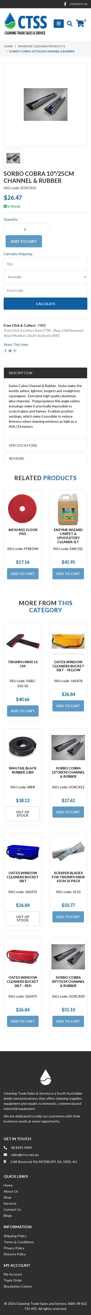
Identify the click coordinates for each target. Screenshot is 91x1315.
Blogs (8, 1215)
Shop (7, 1197)
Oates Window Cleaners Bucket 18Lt (23, 877)
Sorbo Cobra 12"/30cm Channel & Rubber (68, 772)
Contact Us (12, 1209)
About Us (11, 1191)
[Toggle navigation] (59, 23)
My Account (13, 1274)
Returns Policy (15, 1254)
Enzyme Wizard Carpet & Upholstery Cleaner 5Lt (68, 536)
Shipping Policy (15, 1236)
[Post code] (45, 290)
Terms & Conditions (19, 1242)
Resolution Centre (18, 1286)
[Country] (45, 277)
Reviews (28, 458)
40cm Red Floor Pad (22, 532)
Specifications (23, 445)
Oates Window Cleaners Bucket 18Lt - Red (23, 981)
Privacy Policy (14, 1248)
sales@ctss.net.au (25, 1155)
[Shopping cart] (80, 23)
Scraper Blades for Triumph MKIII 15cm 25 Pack (68, 877)
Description (20, 373)
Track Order (13, 1280)
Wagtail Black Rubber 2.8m (23, 770)
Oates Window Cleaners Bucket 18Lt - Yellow (68, 666)
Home (8, 1185)
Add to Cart (24, 241)
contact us (78, 4)
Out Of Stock (22, 813)
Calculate (45, 304)
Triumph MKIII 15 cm (23, 664)
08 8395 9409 (21, 1148)
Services (10, 1203)
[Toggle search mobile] (68, 24)
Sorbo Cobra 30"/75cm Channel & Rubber (68, 981)
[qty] (45, 264)
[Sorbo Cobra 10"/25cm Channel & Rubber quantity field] (27, 229)
